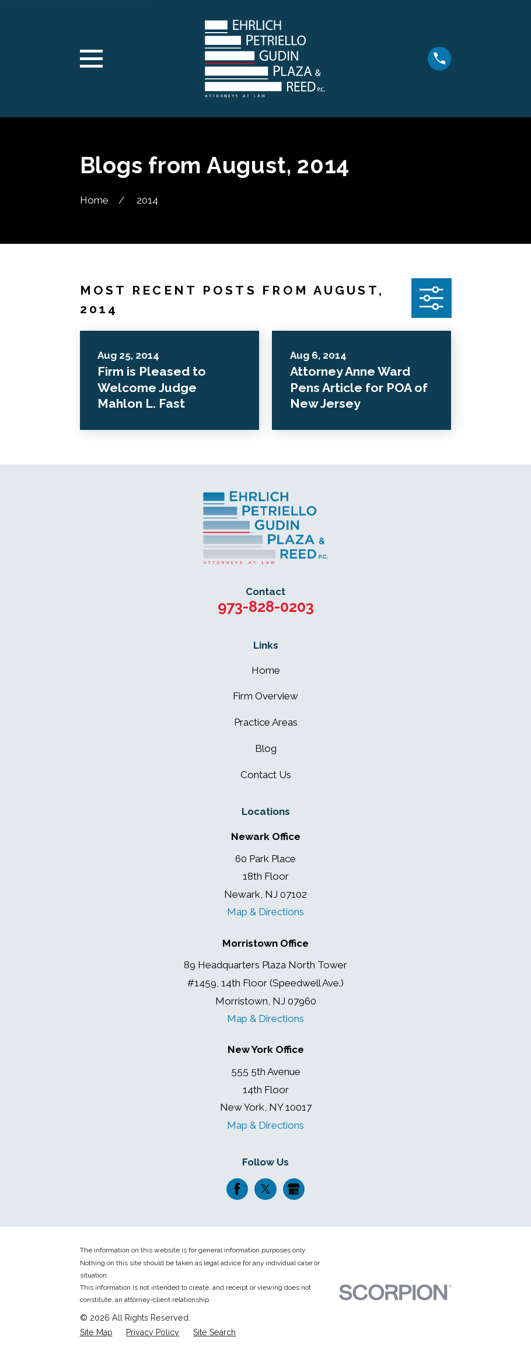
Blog (266, 748)
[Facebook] (237, 1189)
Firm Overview (265, 696)
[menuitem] (96, 1332)
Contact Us (265, 774)
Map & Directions (265, 912)
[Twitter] (265, 1189)
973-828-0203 (266, 606)
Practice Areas (266, 722)
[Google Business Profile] (293, 1189)
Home (265, 670)
